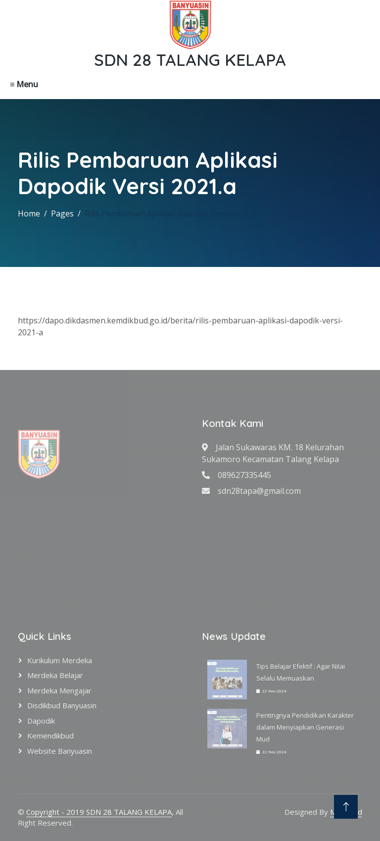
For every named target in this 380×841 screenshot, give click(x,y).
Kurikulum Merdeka (59, 660)
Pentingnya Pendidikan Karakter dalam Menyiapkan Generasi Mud (305, 727)
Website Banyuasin (59, 751)
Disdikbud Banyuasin (61, 705)
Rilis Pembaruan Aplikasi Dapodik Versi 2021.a (170, 213)
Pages (62, 213)
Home (29, 213)
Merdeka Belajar (55, 675)
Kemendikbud (50, 735)
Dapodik (41, 721)
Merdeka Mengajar (59, 690)
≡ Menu (24, 84)
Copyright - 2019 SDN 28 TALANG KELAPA (99, 812)
